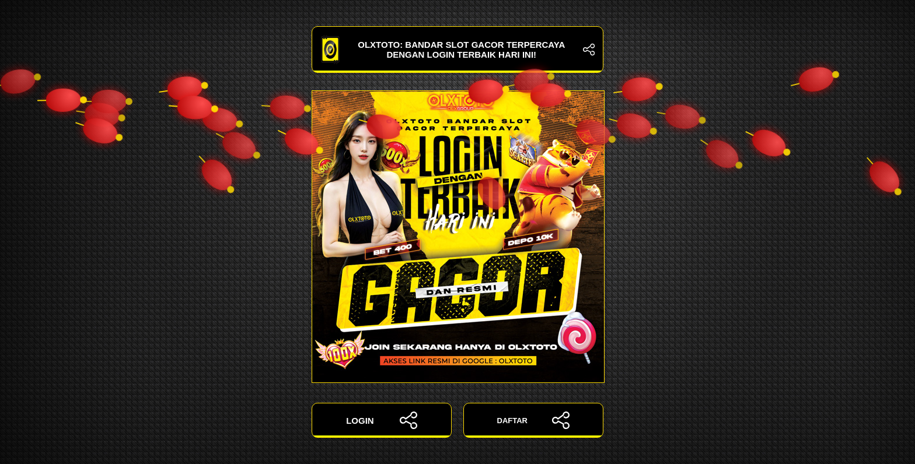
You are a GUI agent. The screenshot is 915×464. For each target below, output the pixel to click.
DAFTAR (533, 420)
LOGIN (381, 420)
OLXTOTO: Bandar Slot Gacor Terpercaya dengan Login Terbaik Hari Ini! (457, 49)
